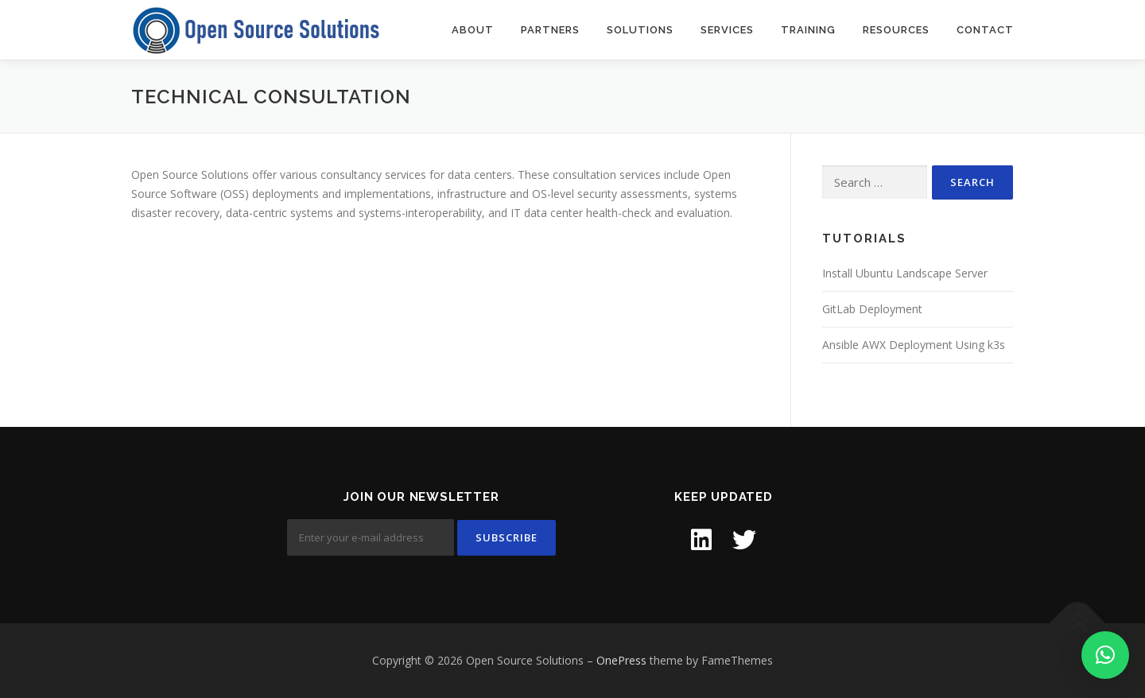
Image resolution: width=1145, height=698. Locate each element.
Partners (550, 30)
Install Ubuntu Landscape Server (905, 273)
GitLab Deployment (872, 308)
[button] (1105, 655)
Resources (896, 30)
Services (727, 30)
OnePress (621, 660)
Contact (985, 30)
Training (808, 30)
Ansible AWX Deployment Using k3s (913, 344)
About (473, 30)
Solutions (640, 30)
